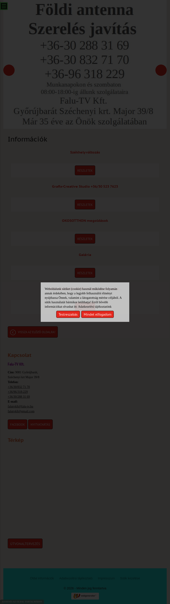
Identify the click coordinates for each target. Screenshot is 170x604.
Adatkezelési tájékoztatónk (94, 306)
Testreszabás (68, 314)
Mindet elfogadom (97, 314)
